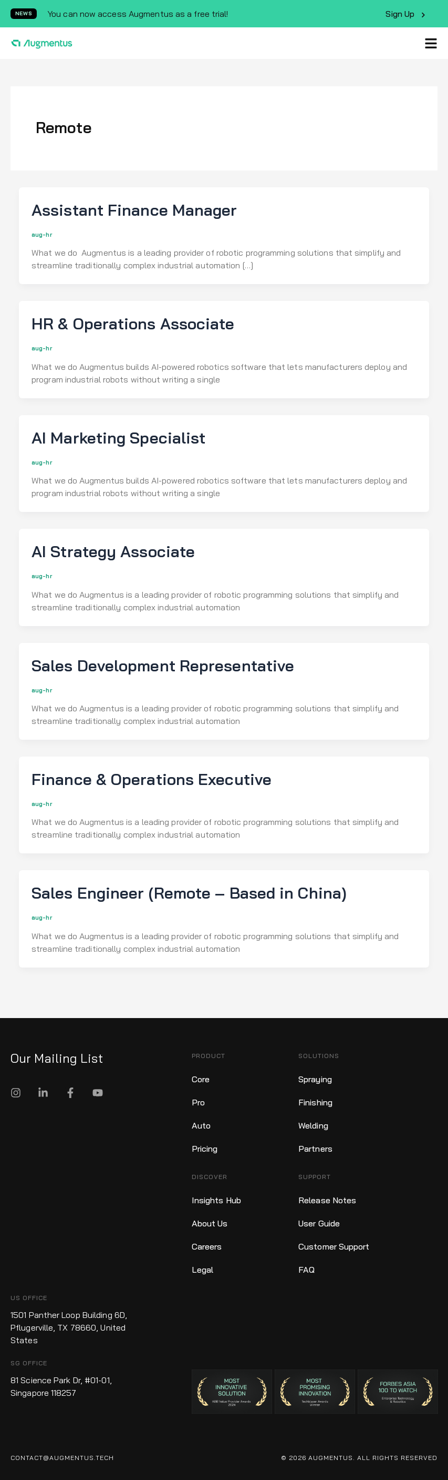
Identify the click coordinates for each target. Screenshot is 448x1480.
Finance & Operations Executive (152, 779)
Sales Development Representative (163, 666)
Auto (201, 1125)
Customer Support (334, 1246)
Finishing (315, 1102)
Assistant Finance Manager (134, 210)
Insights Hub (216, 1200)
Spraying (315, 1079)
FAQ (306, 1269)
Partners (315, 1148)
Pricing (205, 1148)
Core (201, 1079)
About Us (210, 1223)
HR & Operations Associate (133, 324)
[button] (430, 43)
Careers (207, 1246)
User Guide (319, 1223)
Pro (198, 1102)
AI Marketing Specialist (118, 438)
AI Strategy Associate (113, 551)
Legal (203, 1269)
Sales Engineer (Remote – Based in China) (189, 893)
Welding (313, 1125)
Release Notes (327, 1200)
